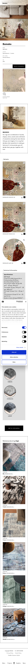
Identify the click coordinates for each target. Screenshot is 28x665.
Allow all (14, 352)
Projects (10, 663)
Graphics (18, 663)
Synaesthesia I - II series (8, 53)
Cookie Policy (18, 653)
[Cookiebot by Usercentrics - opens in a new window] (17, 302)
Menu (3, 663)
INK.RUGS (5, 49)
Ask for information (19, 66)
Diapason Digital (16, 655)
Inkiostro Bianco (6, 57)
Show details (19, 347)
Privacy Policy (10, 653)
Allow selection (14, 357)
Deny (14, 362)
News (24, 663)
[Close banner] (25, 301)
